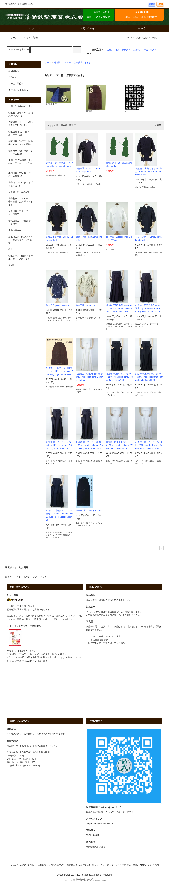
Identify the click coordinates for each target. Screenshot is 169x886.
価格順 (64, 125)
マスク (153, 50)
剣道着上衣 (58, 95)
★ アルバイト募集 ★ (18, 90)
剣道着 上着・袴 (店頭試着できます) (72, 62)
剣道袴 (96, 98)
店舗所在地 (13, 71)
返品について (58, 865)
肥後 (117, 50)
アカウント (31, 28)
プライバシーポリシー (105, 865)
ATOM (156, 865)
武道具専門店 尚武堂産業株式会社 (47, 17)
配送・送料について (41, 865)
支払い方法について (20, 865)
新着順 (72, 125)
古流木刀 (137, 50)
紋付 (134, 98)
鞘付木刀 (126, 50)
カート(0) (137, 28)
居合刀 (110, 50)
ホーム (11, 37)
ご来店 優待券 (15, 83)
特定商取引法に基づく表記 (80, 865)
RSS (149, 865)
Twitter (130, 37)
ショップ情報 (29, 37)
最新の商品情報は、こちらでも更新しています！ (109, 812)
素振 (146, 50)
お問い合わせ (84, 28)
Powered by (84, 880)
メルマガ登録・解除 (146, 37)
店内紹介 (12, 77)
